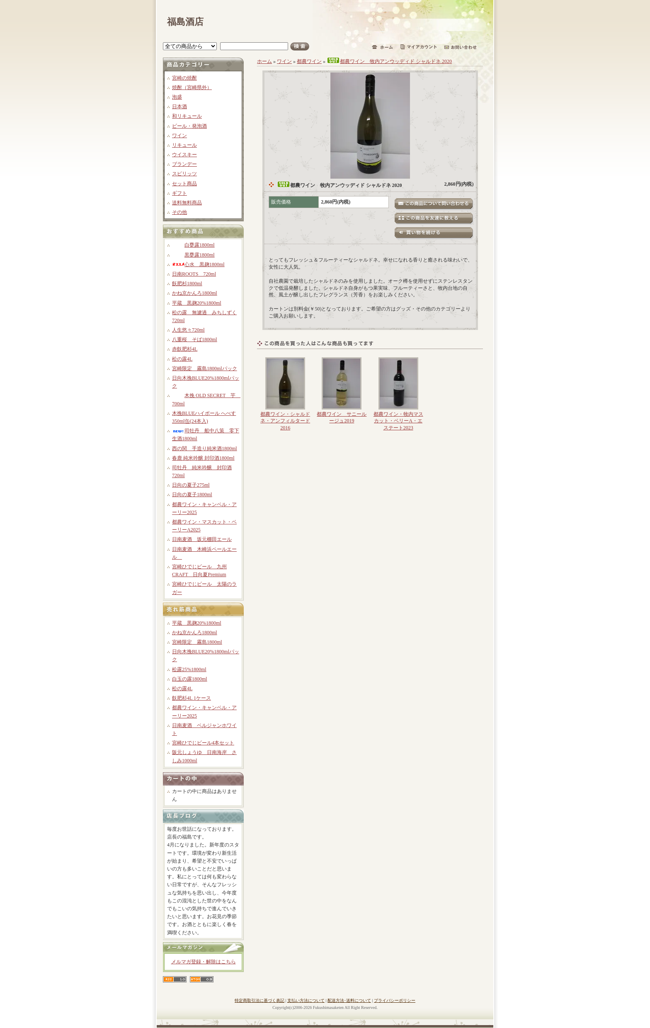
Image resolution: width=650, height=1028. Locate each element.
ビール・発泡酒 (189, 126)
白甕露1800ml (193, 245)
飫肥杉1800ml (187, 283)
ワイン (179, 135)
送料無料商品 (187, 203)
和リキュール (187, 116)
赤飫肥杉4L (184, 349)
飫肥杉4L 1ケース (191, 698)
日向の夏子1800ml (192, 494)
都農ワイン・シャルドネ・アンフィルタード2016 (285, 421)
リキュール (184, 145)
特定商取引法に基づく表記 (259, 1000)
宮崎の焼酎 (184, 78)
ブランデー (184, 164)
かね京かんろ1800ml (194, 293)
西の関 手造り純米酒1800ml (204, 448)
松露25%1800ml (189, 669)
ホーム (264, 61)
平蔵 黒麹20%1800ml (196, 303)
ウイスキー (184, 155)
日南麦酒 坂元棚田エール (202, 539)
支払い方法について (306, 1000)
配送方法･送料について (349, 1000)
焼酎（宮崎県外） (192, 87)
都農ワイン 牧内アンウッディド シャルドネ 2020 (389, 61)
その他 (179, 212)
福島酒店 (185, 22)
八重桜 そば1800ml (194, 339)
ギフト (179, 193)
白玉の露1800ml (189, 679)
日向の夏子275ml (191, 485)
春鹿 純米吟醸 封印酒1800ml (203, 458)
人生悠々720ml (188, 330)
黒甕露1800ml (193, 255)
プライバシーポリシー (394, 1000)
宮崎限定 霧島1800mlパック (204, 368)
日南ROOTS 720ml (194, 274)
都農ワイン (309, 61)
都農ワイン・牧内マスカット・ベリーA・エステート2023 (398, 421)
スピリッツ (184, 174)
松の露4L (182, 359)
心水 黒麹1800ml (198, 264)
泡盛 (177, 97)
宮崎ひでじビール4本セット (203, 743)
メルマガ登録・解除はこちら (203, 962)
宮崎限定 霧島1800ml (197, 642)
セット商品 (184, 184)
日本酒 (179, 106)
